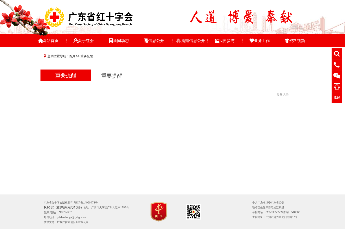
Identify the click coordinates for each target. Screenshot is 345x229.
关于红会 (86, 40)
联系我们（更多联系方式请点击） (63, 207)
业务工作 (262, 40)
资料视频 (297, 40)
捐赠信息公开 (193, 40)
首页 (72, 56)
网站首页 (51, 40)
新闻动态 (121, 40)
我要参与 (227, 40)
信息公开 (156, 40)
